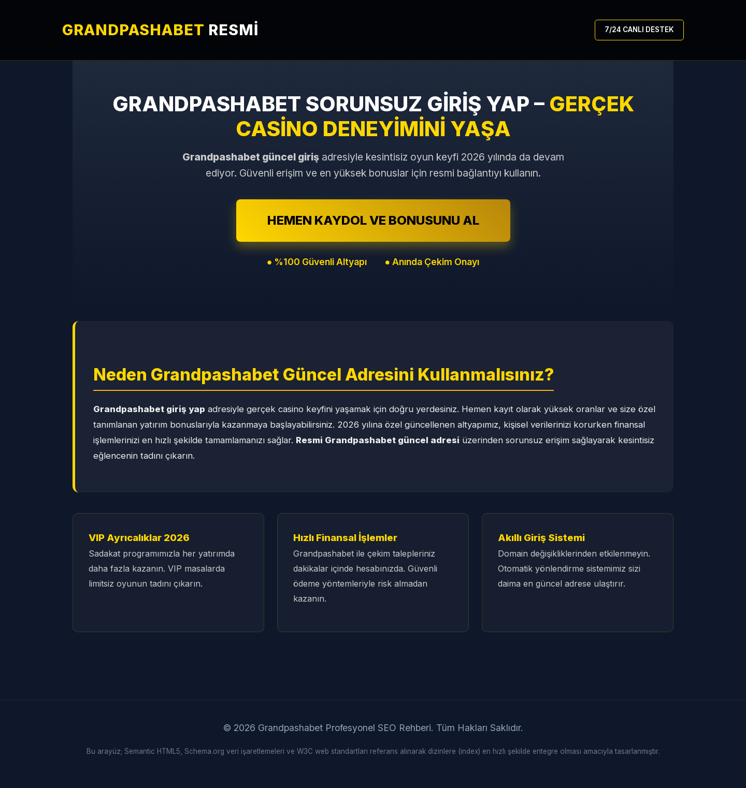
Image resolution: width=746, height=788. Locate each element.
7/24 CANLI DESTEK (639, 29)
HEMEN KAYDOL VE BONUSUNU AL (373, 220)
